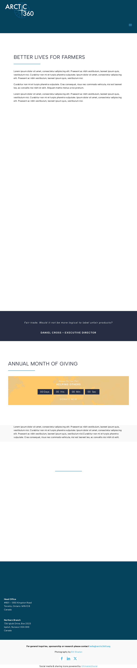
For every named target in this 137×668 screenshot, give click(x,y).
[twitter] (75, 658)
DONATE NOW (68, 399)
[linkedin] (68, 658)
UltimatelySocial (89, 666)
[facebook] (61, 658)
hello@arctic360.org (100, 646)
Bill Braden (76, 652)
